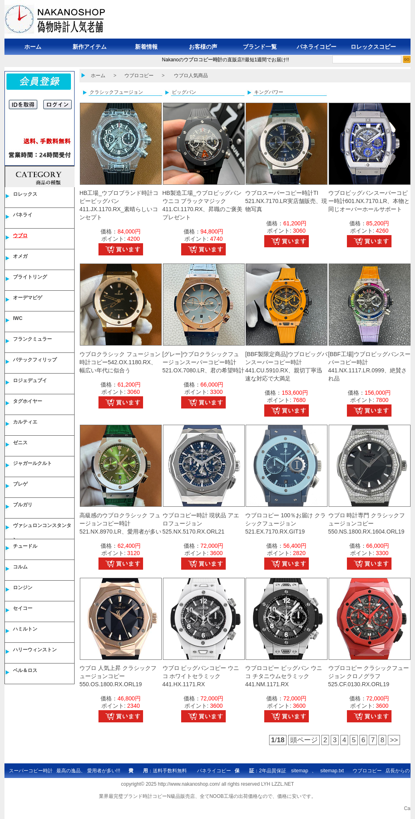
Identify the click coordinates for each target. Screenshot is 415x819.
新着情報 (146, 46)
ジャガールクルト (32, 463)
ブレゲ (20, 484)
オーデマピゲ (27, 297)
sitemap (299, 771)
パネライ (22, 215)
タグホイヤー (27, 401)
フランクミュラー (32, 339)
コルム (20, 567)
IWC (17, 318)
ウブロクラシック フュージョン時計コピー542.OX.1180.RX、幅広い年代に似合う (119, 362)
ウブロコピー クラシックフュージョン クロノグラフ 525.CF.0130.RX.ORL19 (368, 676)
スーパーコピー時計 (31, 771)
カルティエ (25, 422)
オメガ (20, 256)
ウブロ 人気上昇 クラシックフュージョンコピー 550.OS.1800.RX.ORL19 (117, 676)
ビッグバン (184, 92)
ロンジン (22, 587)
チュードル (25, 546)
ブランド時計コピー (145, 796)
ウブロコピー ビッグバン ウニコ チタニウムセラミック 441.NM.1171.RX (283, 676)
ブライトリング (30, 277)
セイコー (22, 608)
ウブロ (20, 235)
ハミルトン (25, 629)
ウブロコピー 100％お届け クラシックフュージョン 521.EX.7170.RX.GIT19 (285, 523)
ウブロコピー (139, 75)
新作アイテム (90, 46)
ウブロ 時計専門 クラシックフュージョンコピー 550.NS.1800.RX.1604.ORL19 (366, 523)
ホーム (32, 46)
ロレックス (25, 194)
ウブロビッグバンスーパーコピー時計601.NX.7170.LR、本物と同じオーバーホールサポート (369, 201)
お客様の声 (203, 46)
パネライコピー (316, 46)
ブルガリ (22, 505)
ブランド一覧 (260, 46)
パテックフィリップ (35, 360)
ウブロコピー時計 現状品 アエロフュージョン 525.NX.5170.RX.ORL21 (201, 523)
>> (394, 740)
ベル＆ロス (25, 670)
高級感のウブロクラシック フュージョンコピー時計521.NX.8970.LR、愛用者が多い (120, 523)
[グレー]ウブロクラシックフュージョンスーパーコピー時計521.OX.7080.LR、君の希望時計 (203, 362)
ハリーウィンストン (35, 650)
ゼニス (20, 442)
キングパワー (268, 92)
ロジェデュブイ (30, 380)
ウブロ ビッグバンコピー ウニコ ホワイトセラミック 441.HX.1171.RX (201, 676)
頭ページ (304, 740)
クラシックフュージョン (116, 92)
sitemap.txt (332, 771)
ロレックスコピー (373, 46)
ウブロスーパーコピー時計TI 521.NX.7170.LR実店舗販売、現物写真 (286, 201)
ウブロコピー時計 (203, 60)
